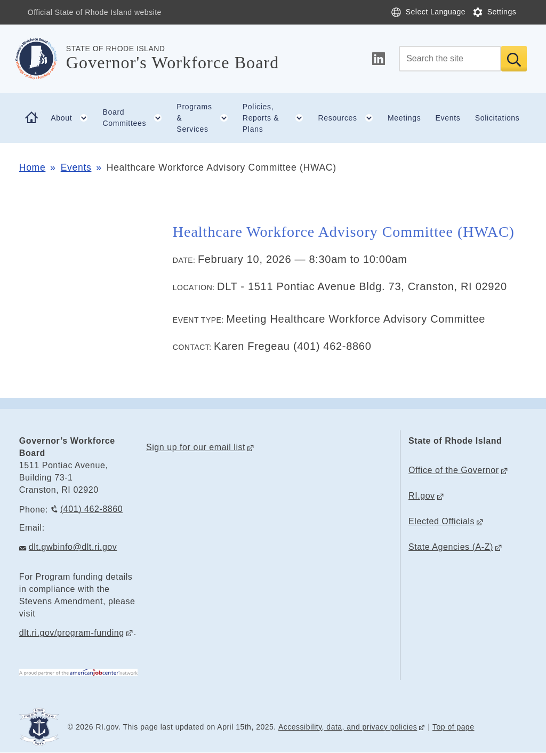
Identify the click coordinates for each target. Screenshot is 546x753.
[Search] (450, 58)
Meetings (404, 118)
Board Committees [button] (135, 118)
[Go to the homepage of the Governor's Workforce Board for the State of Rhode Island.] (42, 58)
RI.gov (421, 495)
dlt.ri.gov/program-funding (71, 632)
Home (32, 167)
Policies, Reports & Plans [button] (277, 117)
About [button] (73, 118)
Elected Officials (441, 521)
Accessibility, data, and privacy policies (347, 727)
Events (448, 118)
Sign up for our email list (195, 447)
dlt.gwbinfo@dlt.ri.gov (73, 546)
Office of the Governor (453, 470)
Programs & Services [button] (205, 117)
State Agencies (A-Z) (450, 546)
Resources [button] (349, 118)
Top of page (453, 727)
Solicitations (497, 118)
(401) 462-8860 (91, 509)
